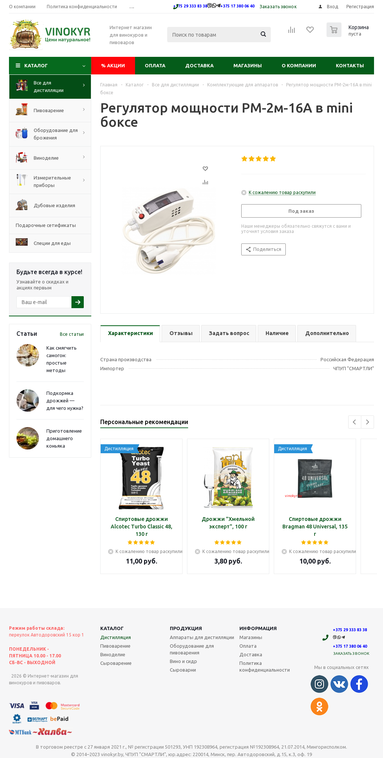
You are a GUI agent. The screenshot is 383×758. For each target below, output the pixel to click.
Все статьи (72, 334)
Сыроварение (116, 663)
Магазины (247, 65)
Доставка (199, 65)
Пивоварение (115, 645)
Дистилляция (115, 637)
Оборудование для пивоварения (192, 649)
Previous (355, 422)
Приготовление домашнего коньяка (64, 438)
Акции (113, 65)
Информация (258, 628)
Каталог (36, 65)
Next (367, 422)
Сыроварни (183, 669)
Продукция (186, 628)
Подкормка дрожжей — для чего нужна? (64, 400)
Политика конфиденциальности (264, 666)
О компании (299, 65)
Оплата (155, 65)
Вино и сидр (183, 661)
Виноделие (112, 654)
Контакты (350, 65)
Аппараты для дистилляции (202, 637)
